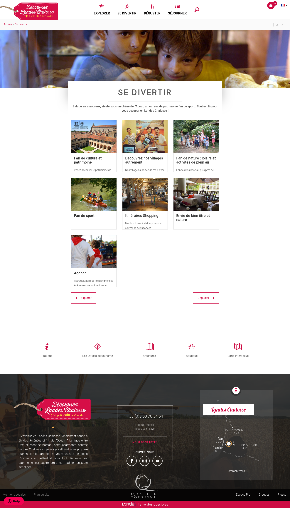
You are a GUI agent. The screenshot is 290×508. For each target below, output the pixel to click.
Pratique (46, 355)
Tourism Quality (145, 486)
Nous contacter (145, 442)
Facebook (132, 461)
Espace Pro (243, 494)
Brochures (149, 355)
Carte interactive (238, 355)
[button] (102, 9)
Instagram (145, 461)
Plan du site (41, 494)
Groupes (264, 494)
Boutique (192, 355)
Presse (282, 494)
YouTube (157, 461)
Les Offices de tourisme (97, 355)
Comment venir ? (237, 471)
